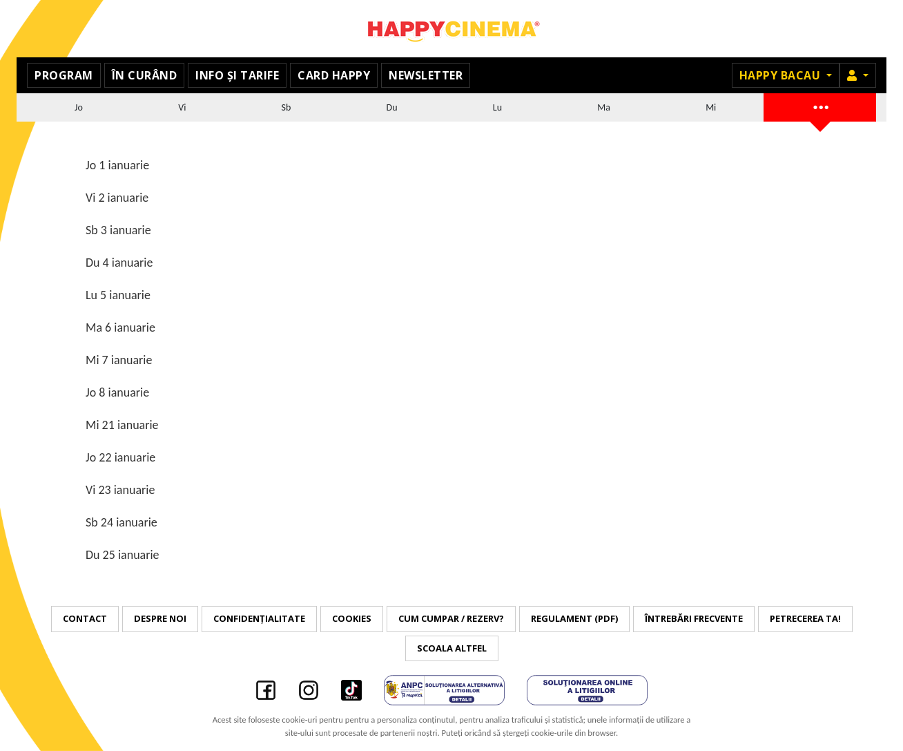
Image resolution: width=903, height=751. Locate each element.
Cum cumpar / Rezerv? (451, 618)
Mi (711, 107)
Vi (182, 107)
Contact (85, 618)
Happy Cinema (451, 28)
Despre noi (160, 618)
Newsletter (426, 75)
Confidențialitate (259, 618)
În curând (144, 75)
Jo (79, 107)
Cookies (351, 618)
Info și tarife (237, 75)
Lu (497, 107)
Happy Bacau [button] (781, 75)
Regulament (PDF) (574, 618)
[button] (857, 75)
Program (64, 75)
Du (392, 107)
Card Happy (334, 75)
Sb (286, 107)
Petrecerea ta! (805, 618)
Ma (603, 107)
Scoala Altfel (452, 648)
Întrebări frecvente (694, 618)
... (820, 105)
